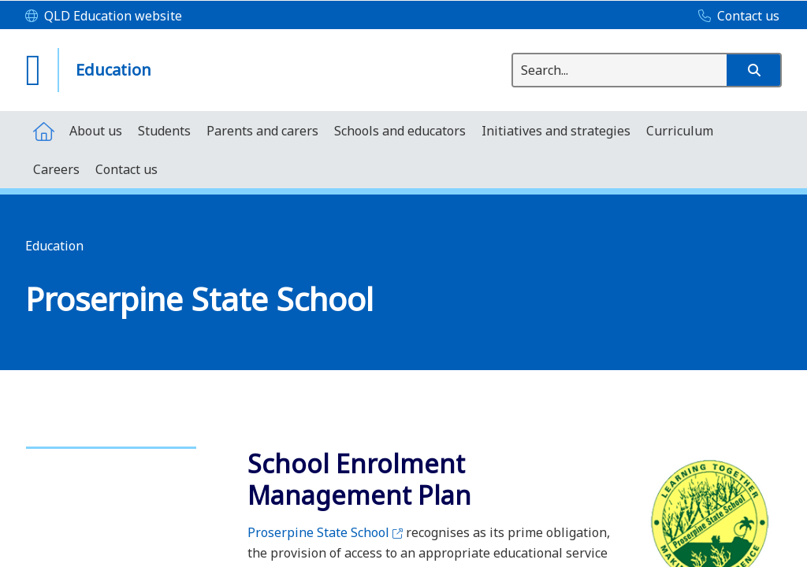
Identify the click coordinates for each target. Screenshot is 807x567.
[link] (111, 441)
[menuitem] (43, 130)
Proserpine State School (325, 532)
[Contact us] (734, 16)
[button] (753, 70)
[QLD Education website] (103, 16)
